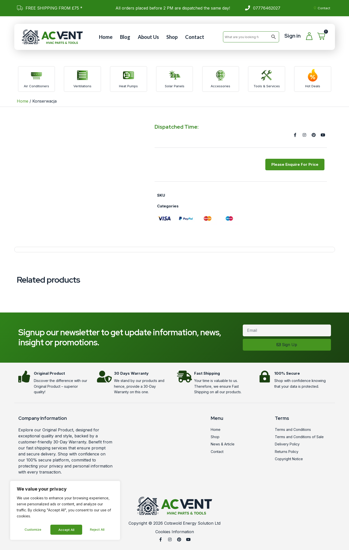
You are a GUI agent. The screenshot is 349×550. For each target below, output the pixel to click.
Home (105, 37)
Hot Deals (312, 86)
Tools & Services (267, 86)
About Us (148, 37)
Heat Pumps (128, 86)
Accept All (98, 529)
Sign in (292, 35)
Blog (125, 37)
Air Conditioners (36, 86)
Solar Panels (174, 86)
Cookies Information (174, 531)
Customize (33, 529)
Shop (172, 37)
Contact (194, 37)
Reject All (66, 529)
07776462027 (266, 8)
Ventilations (82, 86)
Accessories (220, 86)
